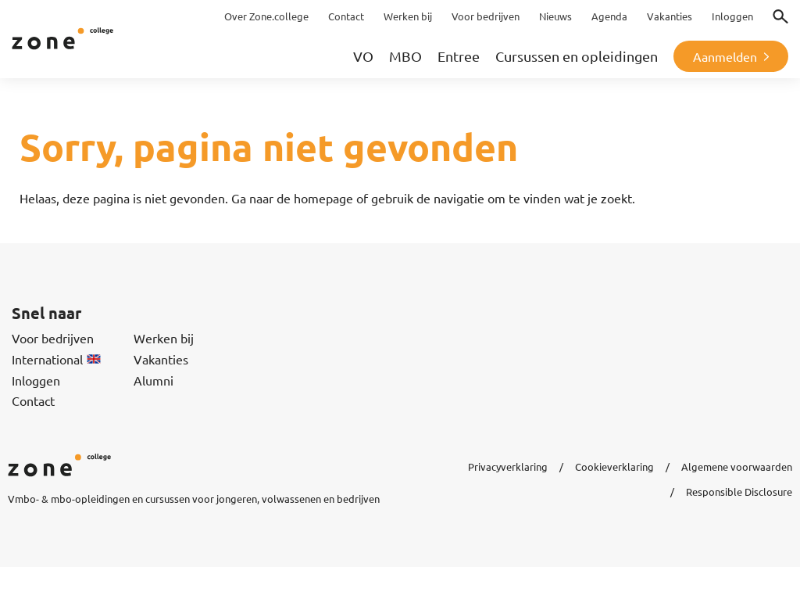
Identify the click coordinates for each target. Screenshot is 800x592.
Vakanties (161, 359)
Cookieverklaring (614, 466)
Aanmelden (725, 56)
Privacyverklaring (508, 466)
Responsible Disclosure (739, 491)
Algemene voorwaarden (736, 466)
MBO (405, 56)
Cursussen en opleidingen (576, 56)
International (56, 359)
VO (363, 56)
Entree (459, 56)
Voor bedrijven (53, 338)
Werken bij (164, 338)
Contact (33, 400)
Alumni (153, 380)
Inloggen (36, 380)
